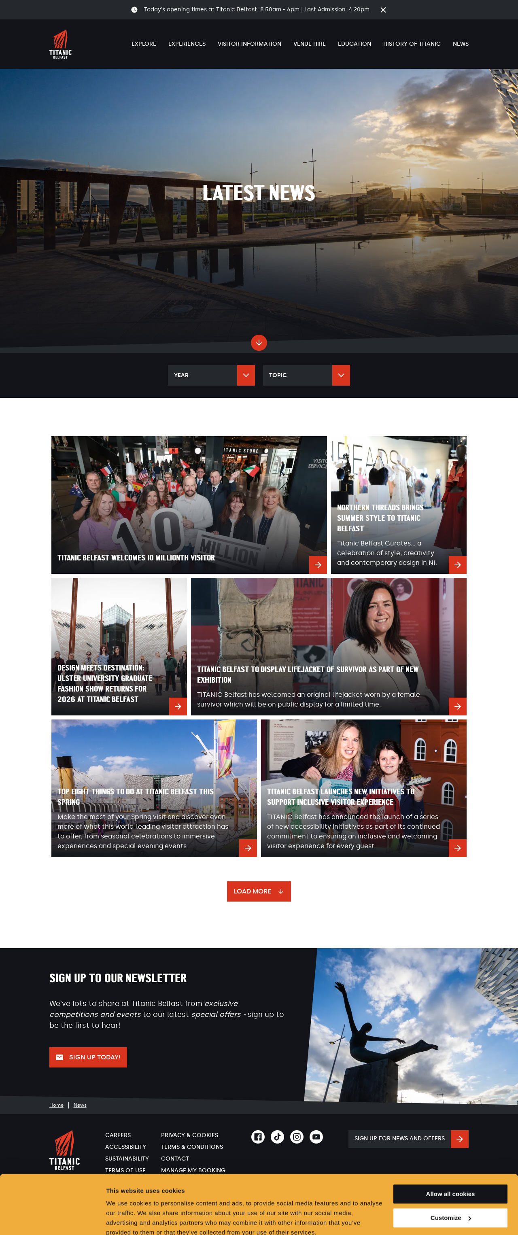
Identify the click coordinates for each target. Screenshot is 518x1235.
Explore (144, 43)
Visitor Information (249, 43)
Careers (118, 1135)
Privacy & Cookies (189, 1135)
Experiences (187, 43)
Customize (451, 1182)
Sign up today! (95, 1057)
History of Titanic (412, 43)
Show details (125, 1219)
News (461, 43)
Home (56, 1105)
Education (354, 43)
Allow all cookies (450, 1158)
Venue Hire (309, 43)
